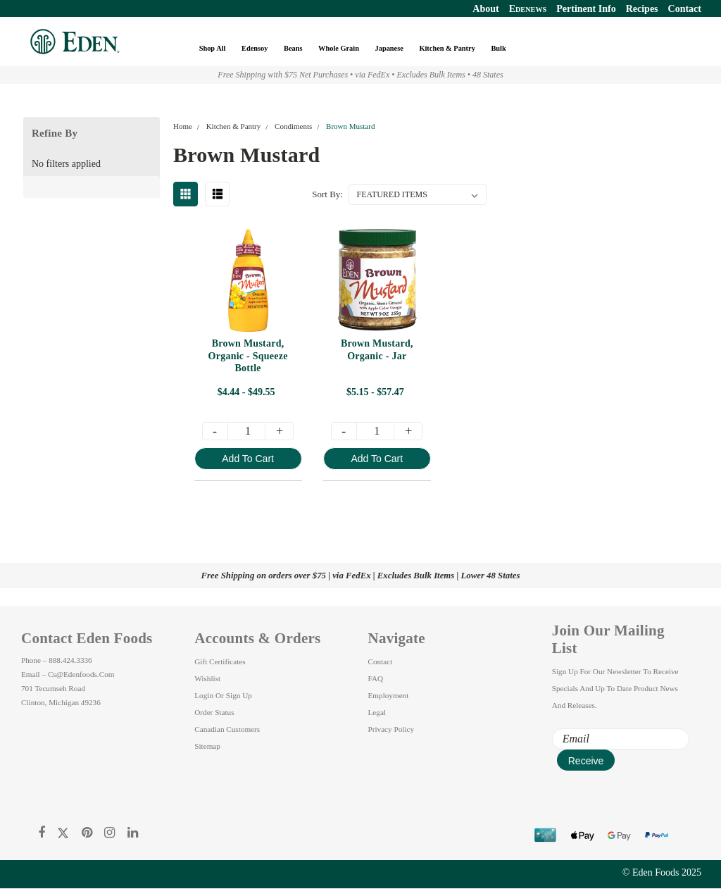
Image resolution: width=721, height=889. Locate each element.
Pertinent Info (585, 9)
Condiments (293, 126)
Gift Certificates (219, 661)
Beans (294, 48)
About (485, 9)
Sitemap (207, 746)
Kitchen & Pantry (448, 48)
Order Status (214, 712)
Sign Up (239, 695)
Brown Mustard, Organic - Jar (378, 350)
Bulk (499, 48)
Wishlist (207, 678)
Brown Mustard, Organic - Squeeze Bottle (249, 356)
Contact (684, 9)
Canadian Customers (227, 729)
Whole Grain (339, 48)
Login (203, 695)
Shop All (213, 48)
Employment (388, 695)
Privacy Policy (391, 729)
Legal (377, 712)
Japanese (390, 48)
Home (182, 126)
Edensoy (256, 48)
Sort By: (327, 194)
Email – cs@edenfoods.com (67, 674)
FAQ (376, 678)
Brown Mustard (350, 126)
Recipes (642, 9)
